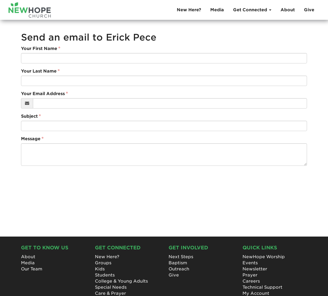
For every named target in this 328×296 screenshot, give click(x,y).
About (288, 9)
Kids (100, 268)
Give (309, 9)
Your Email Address (43, 93)
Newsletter (255, 268)
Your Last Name (39, 71)
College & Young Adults (121, 281)
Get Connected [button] (252, 9)
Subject (29, 116)
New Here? (189, 9)
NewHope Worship (264, 256)
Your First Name (39, 48)
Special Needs (111, 287)
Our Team (31, 268)
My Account (256, 293)
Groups (103, 262)
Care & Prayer (110, 293)
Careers (251, 281)
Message (30, 138)
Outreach (179, 268)
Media (217, 9)
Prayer (250, 275)
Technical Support (262, 287)
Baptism (178, 262)
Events (250, 262)
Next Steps (181, 256)
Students (105, 275)
